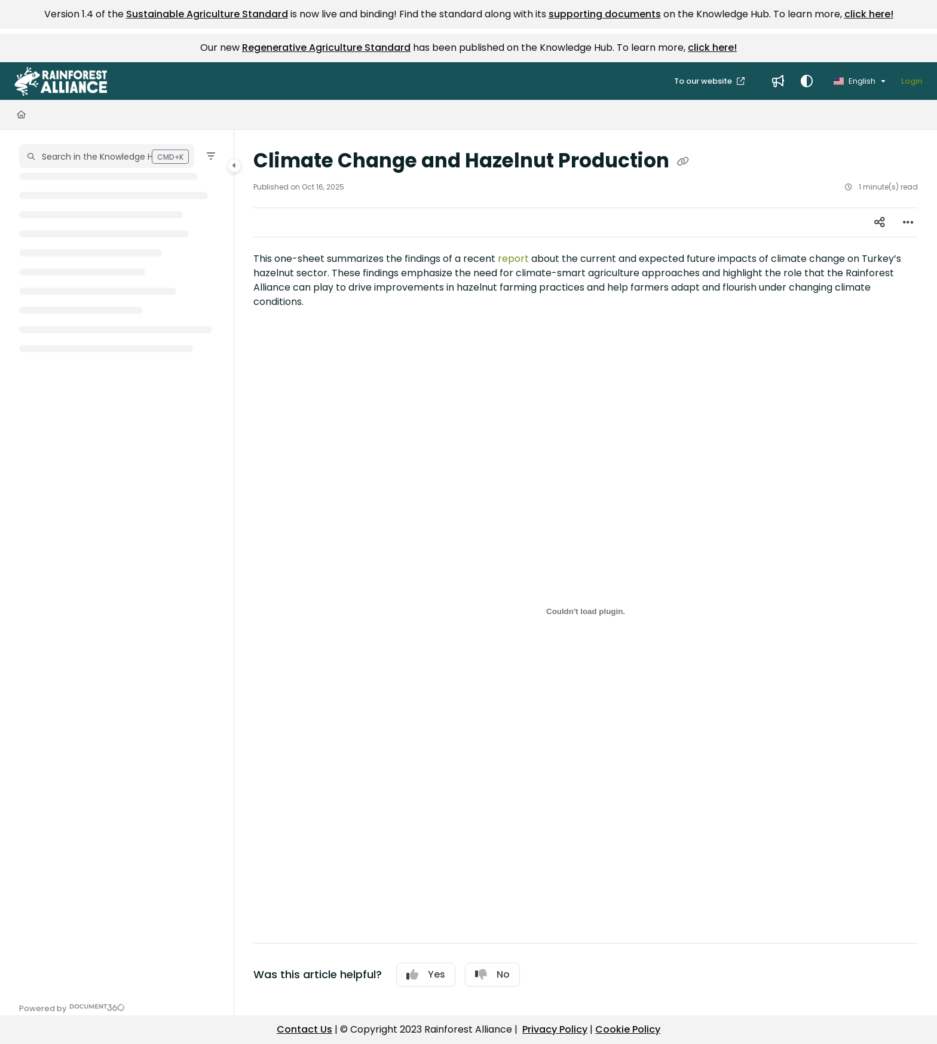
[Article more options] (908, 222)
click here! (868, 14)
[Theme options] (806, 81)
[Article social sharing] (879, 222)
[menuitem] (778, 81)
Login (911, 81)
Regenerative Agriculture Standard (326, 47)
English (854, 81)
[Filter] (211, 156)
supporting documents (605, 14)
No (492, 974)
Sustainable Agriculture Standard (207, 14)
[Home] (21, 115)
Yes (425, 974)
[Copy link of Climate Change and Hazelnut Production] (683, 162)
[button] (60, 81)
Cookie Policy (627, 1029)
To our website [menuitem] (704, 81)
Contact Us (304, 1029)
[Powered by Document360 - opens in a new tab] (72, 1007)
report (513, 258)
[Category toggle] (234, 165)
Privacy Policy (554, 1029)
